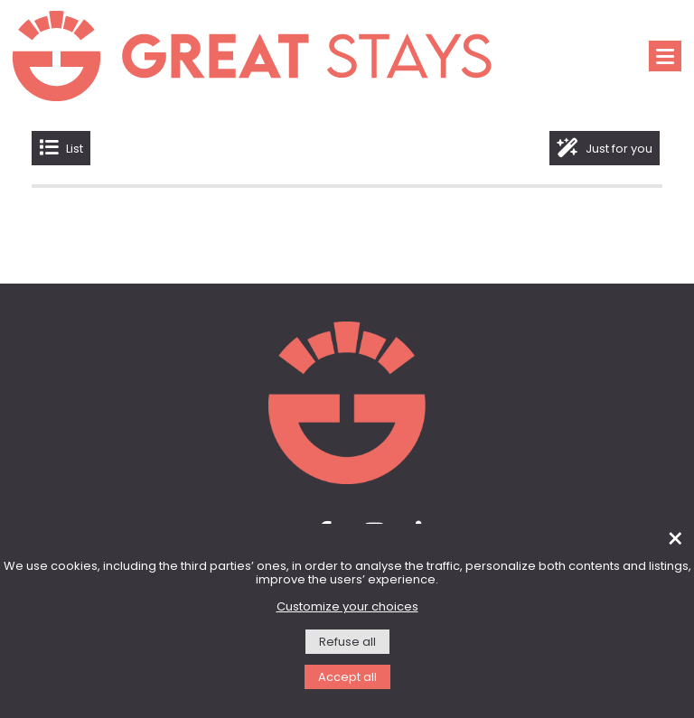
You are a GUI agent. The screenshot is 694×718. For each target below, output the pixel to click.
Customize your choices (347, 607)
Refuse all (347, 642)
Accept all (347, 678)
